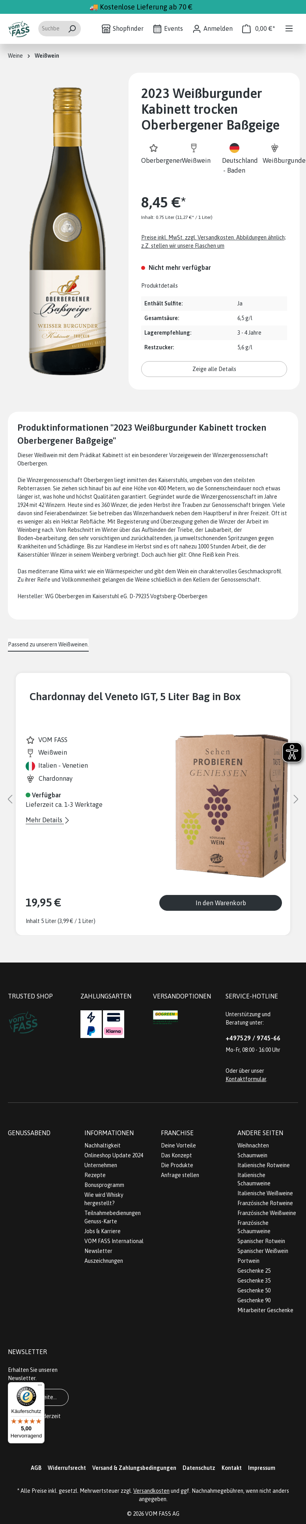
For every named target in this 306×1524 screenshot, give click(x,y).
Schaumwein (252, 1155)
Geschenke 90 (254, 1300)
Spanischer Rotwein (261, 1241)
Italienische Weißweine (265, 1193)
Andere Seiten (260, 1132)
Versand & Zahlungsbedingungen (134, 1468)
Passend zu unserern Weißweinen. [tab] (48, 644)
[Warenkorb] (258, 28)
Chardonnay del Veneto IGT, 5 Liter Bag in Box (135, 696)
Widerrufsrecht (67, 1468)
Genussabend (29, 1132)
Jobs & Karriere (102, 1231)
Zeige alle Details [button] (214, 369)
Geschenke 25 (254, 1271)
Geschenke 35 (254, 1280)
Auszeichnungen (103, 1261)
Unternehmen (100, 1165)
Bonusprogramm (104, 1185)
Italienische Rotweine (263, 1165)
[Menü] (289, 28)
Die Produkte (177, 1165)
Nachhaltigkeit (102, 1145)
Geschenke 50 (254, 1290)
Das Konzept (176, 1155)
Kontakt (232, 1468)
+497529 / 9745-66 (253, 1038)
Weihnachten (253, 1145)
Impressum (261, 1468)
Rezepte (95, 1175)
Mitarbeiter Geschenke (265, 1310)
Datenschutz (199, 1468)
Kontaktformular (246, 1079)
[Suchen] (72, 29)
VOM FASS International (114, 1241)
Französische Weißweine (266, 1213)
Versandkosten (151, 1491)
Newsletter (98, 1251)
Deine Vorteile (178, 1145)
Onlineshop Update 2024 (113, 1155)
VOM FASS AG (162, 1514)
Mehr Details (45, 820)
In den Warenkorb (221, 902)
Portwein (248, 1261)
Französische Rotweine (265, 1203)
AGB (36, 1468)
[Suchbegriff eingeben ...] (50, 29)
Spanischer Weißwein (262, 1251)
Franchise (177, 1132)
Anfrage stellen (180, 1175)
